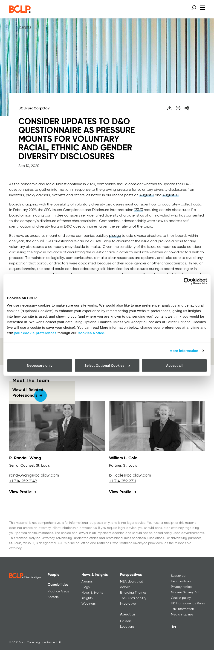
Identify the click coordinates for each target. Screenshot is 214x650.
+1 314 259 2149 (23, 481)
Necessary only (39, 365)
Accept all (174, 365)
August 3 (146, 195)
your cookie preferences (35, 333)
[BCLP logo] (20, 11)
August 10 (170, 195)
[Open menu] (202, 7)
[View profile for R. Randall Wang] (57, 426)
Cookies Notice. (91, 333)
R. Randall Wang (25, 458)
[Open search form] (193, 7)
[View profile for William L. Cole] (157, 426)
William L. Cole (123, 458)
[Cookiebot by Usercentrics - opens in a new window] (187, 281)
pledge (115, 236)
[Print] (178, 108)
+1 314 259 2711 (122, 481)
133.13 (138, 210)
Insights (24, 27)
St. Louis (43, 466)
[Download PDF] (169, 108)
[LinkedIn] (174, 627)
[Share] (187, 108)
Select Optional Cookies (107, 365)
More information (184, 351)
